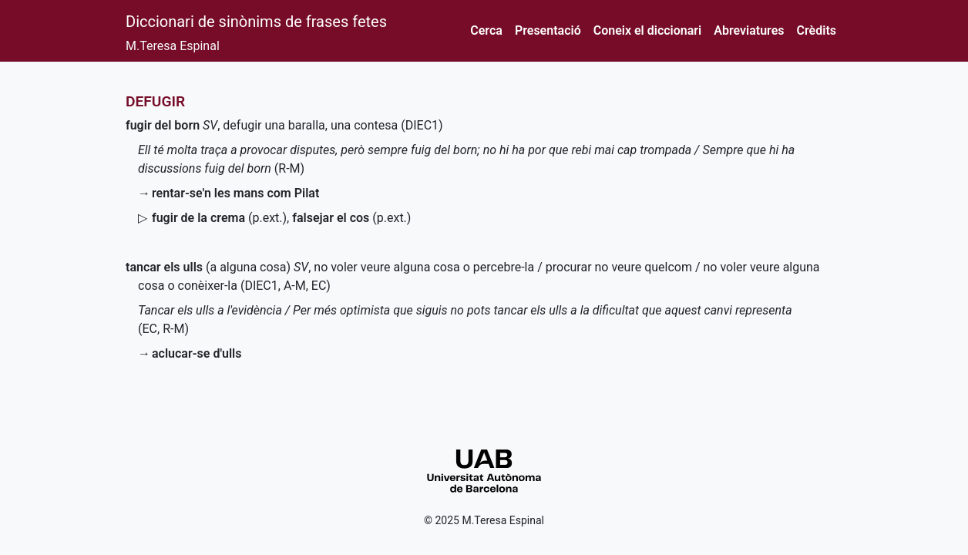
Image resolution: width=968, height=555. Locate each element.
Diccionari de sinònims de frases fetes (256, 21)
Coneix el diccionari (647, 30)
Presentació (548, 30)
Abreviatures (749, 30)
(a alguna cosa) (208, 267)
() (219, 217)
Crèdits (816, 30)
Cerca (486, 30)
